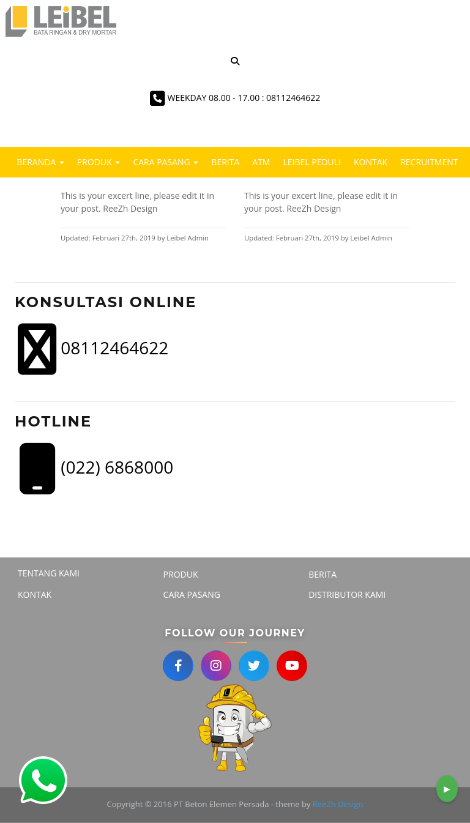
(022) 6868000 (95, 468)
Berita (225, 162)
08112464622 (93, 349)
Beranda (40, 162)
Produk (99, 162)
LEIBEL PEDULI (312, 162)
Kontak (370, 162)
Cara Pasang (165, 162)
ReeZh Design (338, 804)
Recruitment (429, 162)
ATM (261, 162)
